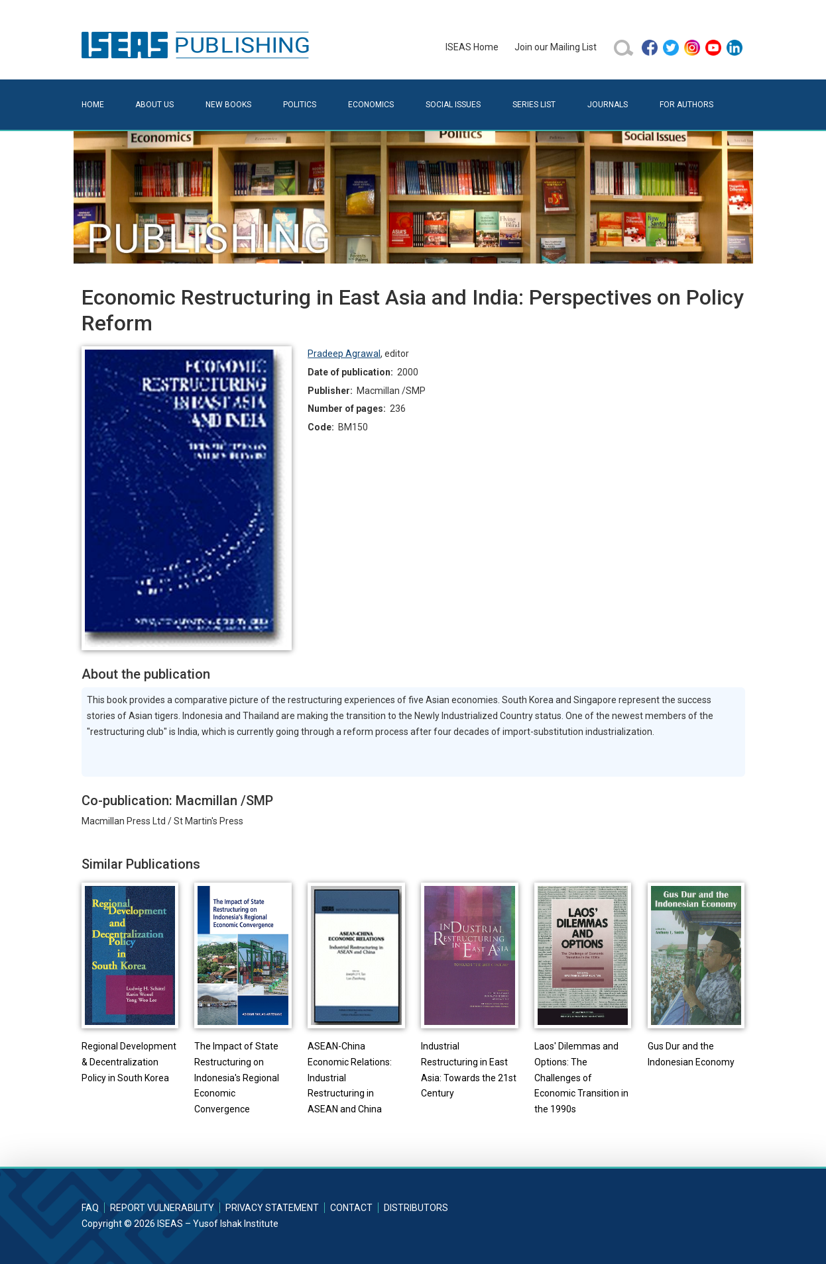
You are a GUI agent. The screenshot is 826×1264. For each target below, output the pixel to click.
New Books (228, 104)
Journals (607, 104)
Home (93, 104)
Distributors (416, 1207)
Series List (534, 104)
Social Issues (453, 104)
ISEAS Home (472, 47)
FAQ (90, 1207)
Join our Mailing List (555, 47)
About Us (154, 104)
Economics (371, 104)
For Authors (686, 104)
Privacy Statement (272, 1207)
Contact (351, 1207)
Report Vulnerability (162, 1207)
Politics (299, 104)
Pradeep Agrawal (344, 353)
